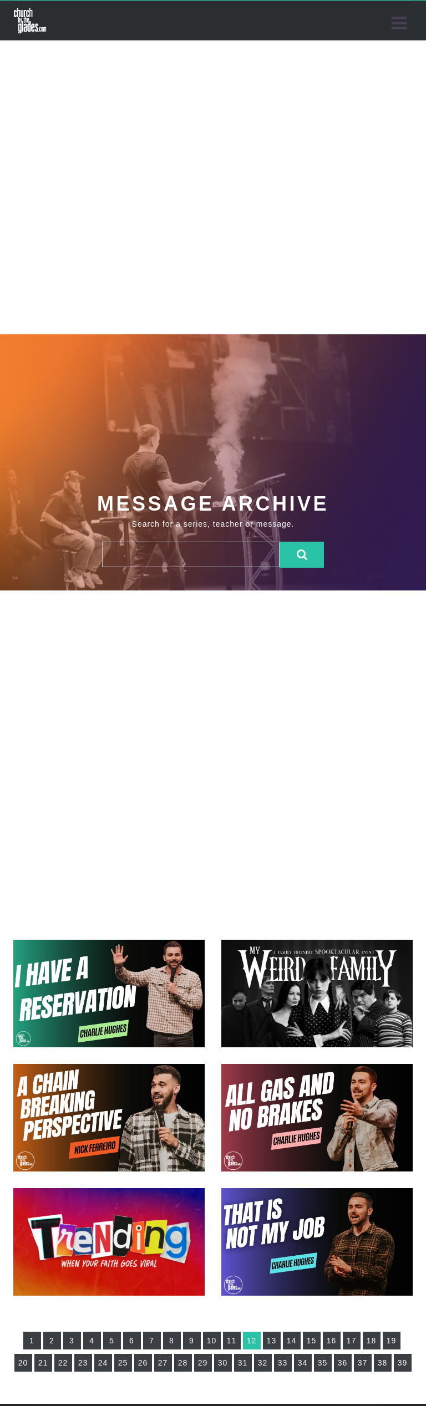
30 (223, 1362)
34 (303, 1362)
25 (123, 1362)
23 (83, 1362)
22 (63, 1362)
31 (243, 1362)
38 (383, 1362)
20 (23, 1362)
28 (183, 1362)
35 (323, 1362)
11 (232, 1340)
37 (363, 1362)
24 (103, 1362)
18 (372, 1340)
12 (252, 1340)
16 (332, 1340)
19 (392, 1340)
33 (283, 1362)
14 (292, 1340)
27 (163, 1362)
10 (212, 1340)
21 (43, 1362)
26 (143, 1362)
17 (352, 1340)
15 (312, 1340)
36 (343, 1362)
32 (263, 1362)
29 (203, 1362)
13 (272, 1340)
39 (403, 1362)
